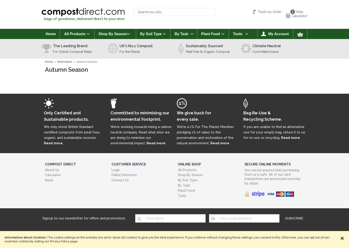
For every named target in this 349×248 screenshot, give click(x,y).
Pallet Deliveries (124, 175)
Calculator (299, 16)
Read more (53, 143)
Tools (237, 34)
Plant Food (210, 34)
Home (51, 34)
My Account (278, 34)
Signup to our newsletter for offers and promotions (83, 218)
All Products (74, 34)
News (49, 180)
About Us (52, 170)
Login (116, 170)
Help (299, 12)
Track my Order (270, 12)
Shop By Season (113, 34)
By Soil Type (151, 34)
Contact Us (120, 180)
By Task (181, 34)
